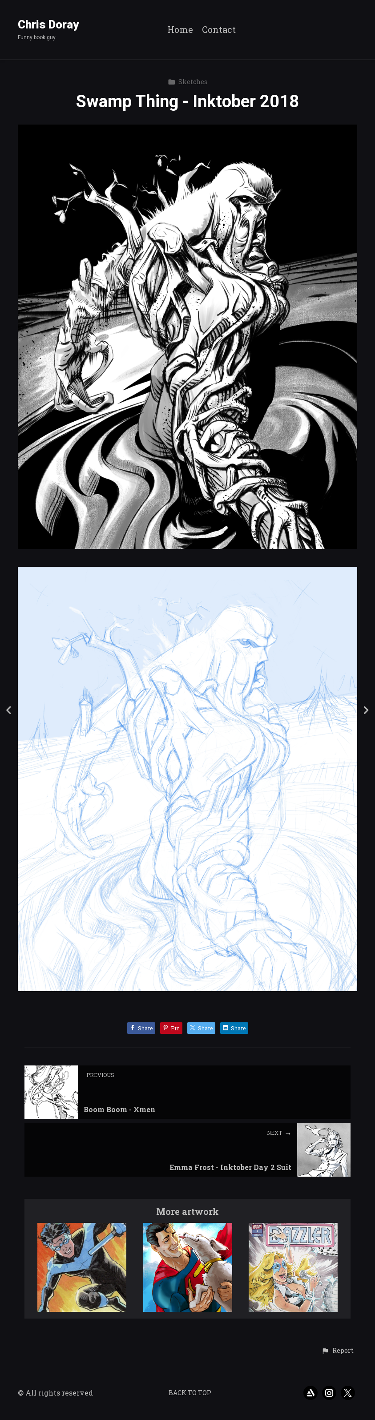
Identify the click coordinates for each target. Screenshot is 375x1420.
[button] (337, 1351)
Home (180, 29)
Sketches (187, 81)
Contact (219, 29)
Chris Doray (48, 24)
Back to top (190, 1392)
